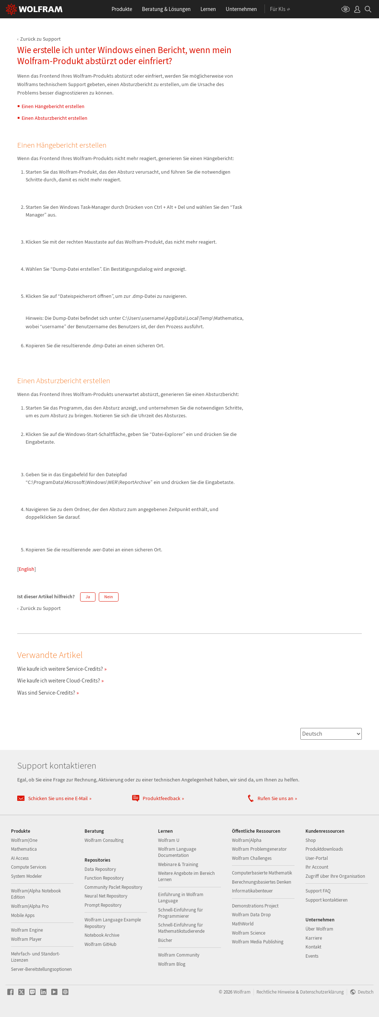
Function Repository (104, 878)
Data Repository (100, 869)
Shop (310, 840)
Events (311, 956)
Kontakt (313, 947)
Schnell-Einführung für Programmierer (180, 913)
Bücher (165, 940)
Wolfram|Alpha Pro (30, 906)
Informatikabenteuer (252, 891)
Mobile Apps (22, 915)
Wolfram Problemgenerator (259, 849)
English (26, 569)
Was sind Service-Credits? (46, 692)
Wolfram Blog (171, 964)
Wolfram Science (248, 933)
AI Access (20, 858)
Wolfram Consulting (104, 840)
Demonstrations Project (255, 906)
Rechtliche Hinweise (275, 992)
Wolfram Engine (27, 930)
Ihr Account (316, 867)
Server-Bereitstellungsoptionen (41, 969)
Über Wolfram (319, 929)
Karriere (313, 938)
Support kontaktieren (326, 900)
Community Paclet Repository (113, 887)
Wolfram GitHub (100, 944)
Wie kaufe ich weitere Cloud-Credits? (58, 680)
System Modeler (26, 876)
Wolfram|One (24, 840)
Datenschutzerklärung (322, 992)
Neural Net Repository (106, 896)
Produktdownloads (324, 849)
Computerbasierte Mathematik (262, 873)
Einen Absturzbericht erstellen (54, 118)
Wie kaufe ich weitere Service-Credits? (60, 668)
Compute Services (28, 867)
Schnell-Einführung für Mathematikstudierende (181, 928)
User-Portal (316, 858)
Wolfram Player (26, 939)
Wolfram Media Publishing (258, 942)
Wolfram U (168, 840)
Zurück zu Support (40, 39)
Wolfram (242, 992)
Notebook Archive (102, 935)
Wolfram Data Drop (251, 914)
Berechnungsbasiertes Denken (261, 882)
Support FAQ (318, 891)
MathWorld (243, 924)
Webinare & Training (178, 864)
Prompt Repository (103, 905)
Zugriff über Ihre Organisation (335, 876)
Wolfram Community (178, 955)
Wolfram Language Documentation (177, 852)
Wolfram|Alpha (247, 840)
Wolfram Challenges (251, 858)
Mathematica (24, 849)
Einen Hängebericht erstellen (53, 106)
